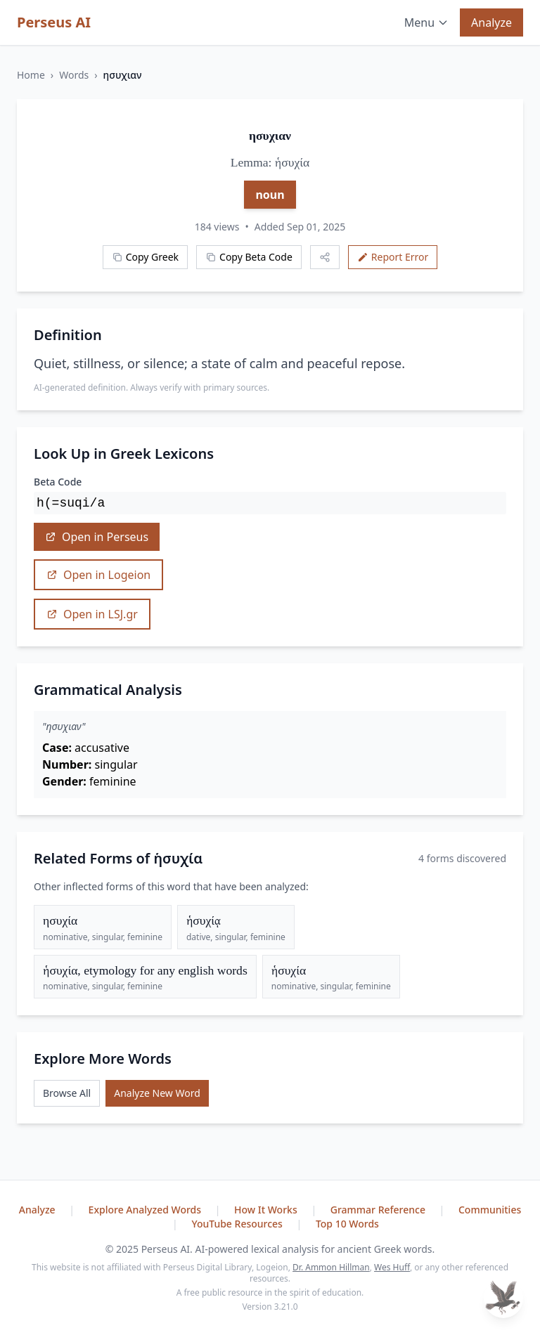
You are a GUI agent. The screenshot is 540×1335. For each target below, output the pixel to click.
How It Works (267, 1209)
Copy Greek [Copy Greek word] (145, 256)
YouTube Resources (238, 1223)
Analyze (491, 22)
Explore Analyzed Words (146, 1209)
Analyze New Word (157, 1093)
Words (74, 75)
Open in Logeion (98, 574)
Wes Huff (392, 1267)
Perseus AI (54, 22)
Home (31, 75)
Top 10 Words (347, 1223)
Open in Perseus (96, 537)
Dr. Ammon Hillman (331, 1267)
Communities (489, 1209)
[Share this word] (325, 257)
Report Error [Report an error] (392, 256)
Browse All (67, 1093)
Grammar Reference (379, 1209)
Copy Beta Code (248, 256)
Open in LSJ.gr (92, 614)
